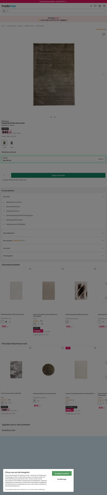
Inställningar (61, 479)
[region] (38, 480)
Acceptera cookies (62, 473)
